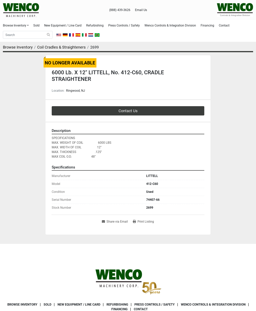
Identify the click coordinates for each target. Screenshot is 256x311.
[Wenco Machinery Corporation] (128, 281)
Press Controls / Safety (124, 25)
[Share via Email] (114, 221)
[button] (16, 25)
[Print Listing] (143, 221)
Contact (224, 25)
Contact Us (128, 111)
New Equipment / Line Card (63, 25)
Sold (36, 25)
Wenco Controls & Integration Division (170, 25)
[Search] (27, 35)
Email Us (141, 10)
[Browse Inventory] (18, 47)
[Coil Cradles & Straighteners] (61, 47)
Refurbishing (95, 25)
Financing (207, 25)
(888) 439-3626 (119, 10)
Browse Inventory (14, 25)
